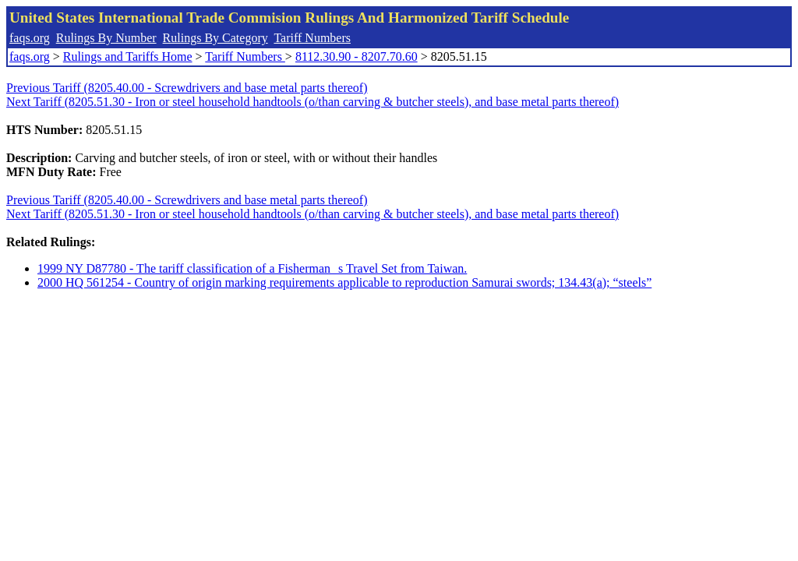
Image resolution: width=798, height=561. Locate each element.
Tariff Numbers (312, 37)
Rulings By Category (215, 37)
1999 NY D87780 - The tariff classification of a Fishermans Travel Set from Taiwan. (252, 268)
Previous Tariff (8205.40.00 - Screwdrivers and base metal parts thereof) (186, 87)
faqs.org (29, 37)
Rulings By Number (106, 37)
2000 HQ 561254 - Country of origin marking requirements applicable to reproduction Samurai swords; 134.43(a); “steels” (344, 282)
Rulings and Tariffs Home (127, 56)
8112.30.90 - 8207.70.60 (356, 56)
